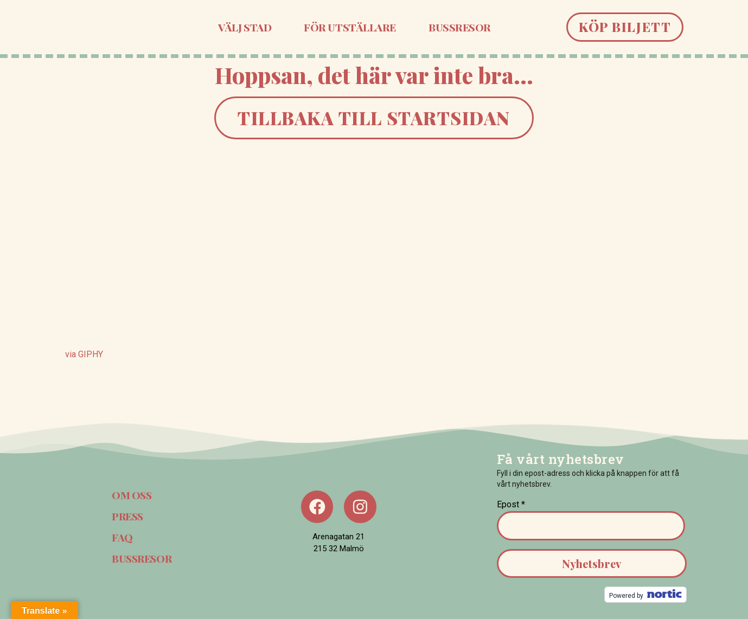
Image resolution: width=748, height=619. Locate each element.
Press (127, 516)
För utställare (350, 27)
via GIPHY (84, 354)
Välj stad (244, 27)
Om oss (131, 495)
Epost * (511, 504)
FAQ (121, 537)
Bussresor (460, 27)
